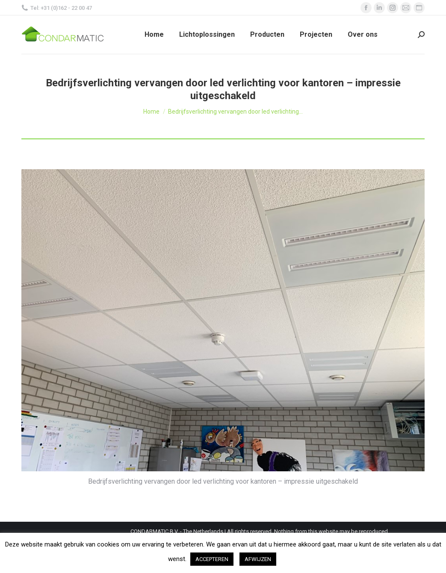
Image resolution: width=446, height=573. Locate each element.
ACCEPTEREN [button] (211, 559)
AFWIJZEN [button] (258, 559)
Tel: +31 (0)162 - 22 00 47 (56, 8)
